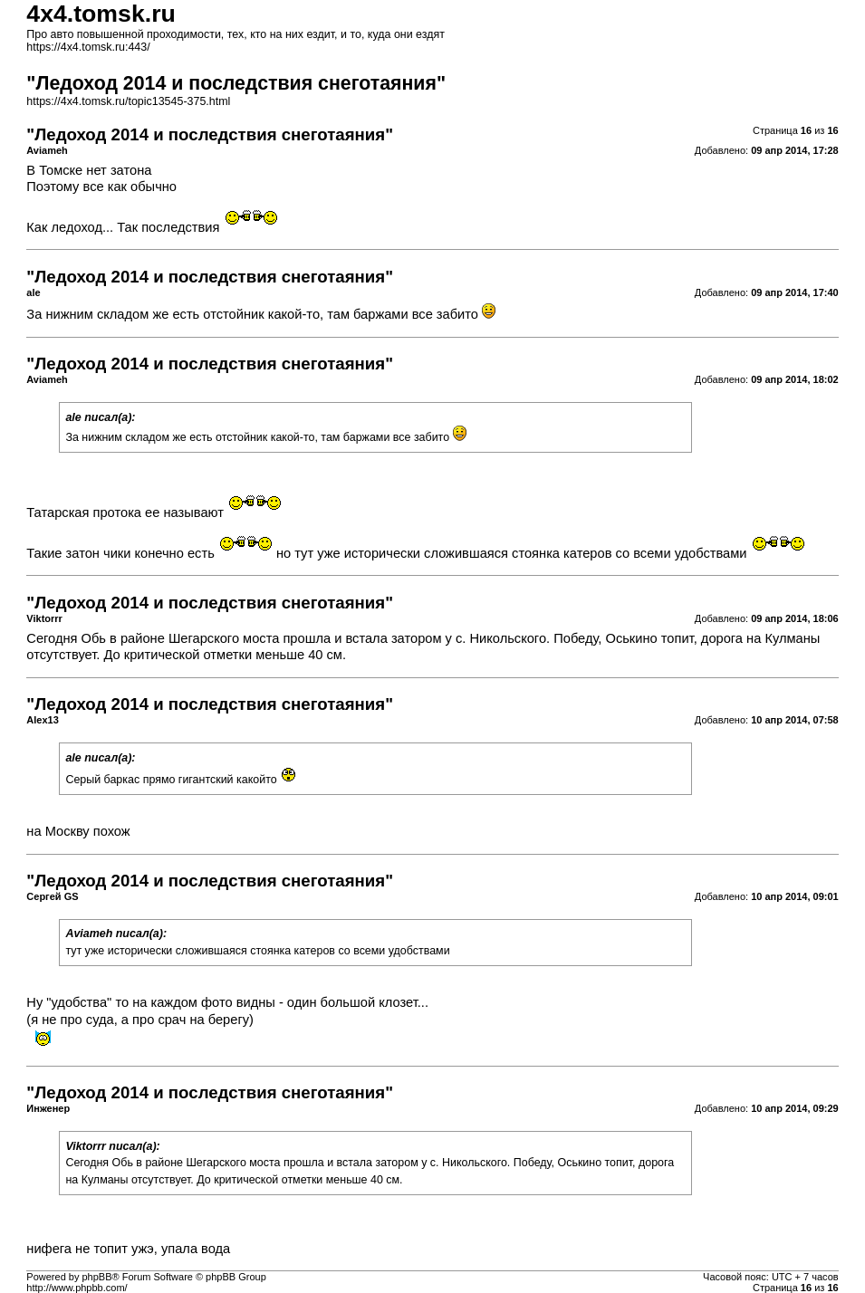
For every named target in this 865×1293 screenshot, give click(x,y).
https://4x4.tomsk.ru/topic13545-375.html (128, 101)
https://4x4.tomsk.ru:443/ (87, 47)
